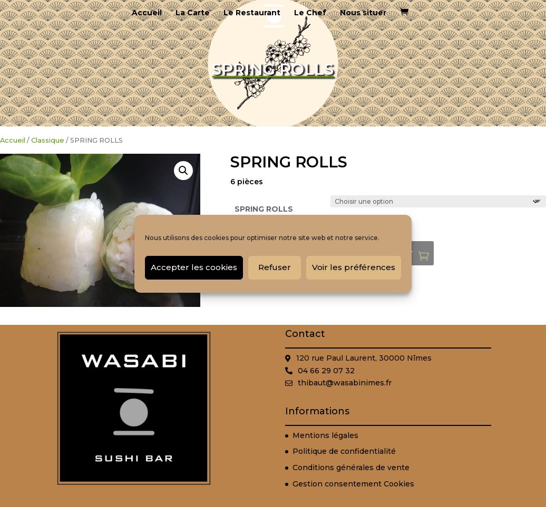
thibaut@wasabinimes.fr (345, 382)
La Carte (192, 13)
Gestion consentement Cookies (353, 484)
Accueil (147, 13)
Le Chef (310, 13)
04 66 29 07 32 (326, 370)
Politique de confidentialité (344, 451)
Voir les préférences (353, 267)
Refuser (274, 267)
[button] (183, 170)
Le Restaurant (251, 13)
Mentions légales (325, 435)
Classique (47, 140)
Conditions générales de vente (350, 467)
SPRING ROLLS (264, 209)
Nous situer (363, 13)
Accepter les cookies (194, 267)
